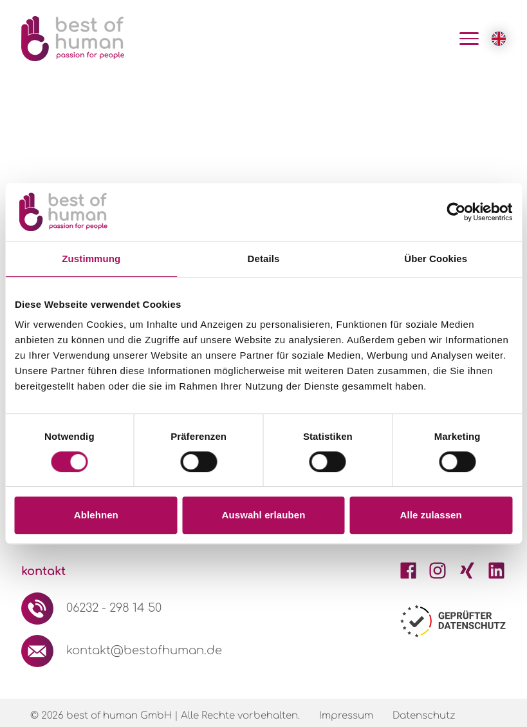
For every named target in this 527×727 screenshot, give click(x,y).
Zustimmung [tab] (91, 258)
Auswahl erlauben (264, 514)
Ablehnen (96, 514)
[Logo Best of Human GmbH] (72, 38)
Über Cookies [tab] (435, 258)
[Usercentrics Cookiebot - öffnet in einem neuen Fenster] (456, 212)
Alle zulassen (430, 514)
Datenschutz (424, 715)
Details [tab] (264, 258)
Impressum (346, 715)
